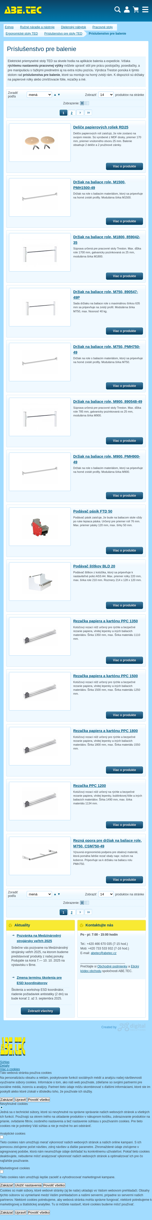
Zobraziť (91, 95)
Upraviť (20, 1100)
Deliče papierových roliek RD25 (100, 127)
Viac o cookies (10, 1069)
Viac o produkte (124, 166)
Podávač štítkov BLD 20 (94, 566)
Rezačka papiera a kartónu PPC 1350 (105, 621)
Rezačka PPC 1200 (89, 786)
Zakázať (7, 1100)
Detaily (5, 1065)
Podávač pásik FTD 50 (92, 511)
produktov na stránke (129, 95)
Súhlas (5, 1062)
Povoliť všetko (39, 1100)
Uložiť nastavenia (28, 1185)
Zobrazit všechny (40, 1011)
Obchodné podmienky (112, 966)
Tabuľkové (87, 103)
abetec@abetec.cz (104, 953)
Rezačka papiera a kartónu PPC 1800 (105, 731)
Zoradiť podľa (13, 94)
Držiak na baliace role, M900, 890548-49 (107, 401)
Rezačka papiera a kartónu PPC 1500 (105, 676)
